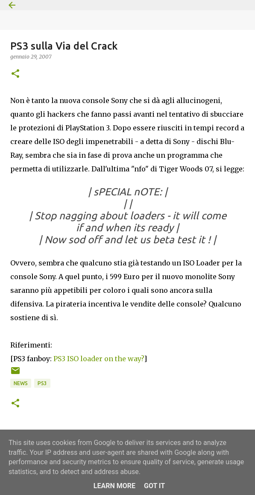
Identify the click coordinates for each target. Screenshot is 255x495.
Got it (154, 486)
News (21, 383)
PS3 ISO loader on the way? (98, 358)
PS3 (42, 383)
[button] (15, 74)
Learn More (114, 486)
